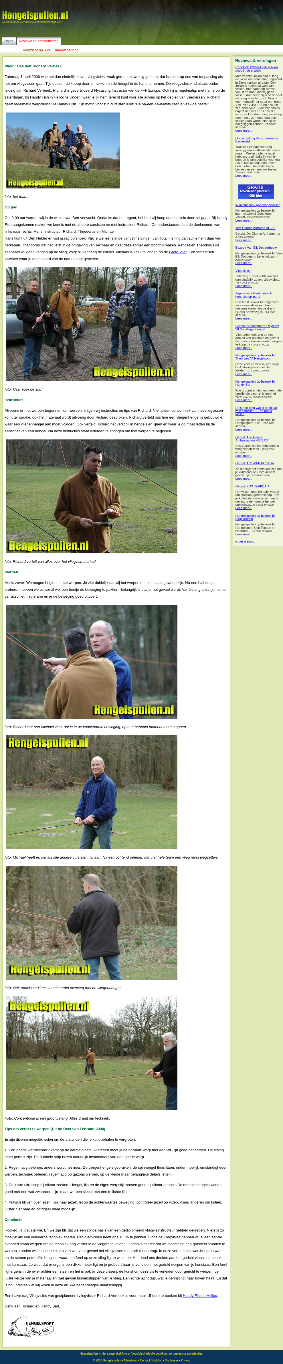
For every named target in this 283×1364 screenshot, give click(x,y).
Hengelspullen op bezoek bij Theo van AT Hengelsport (255, 357)
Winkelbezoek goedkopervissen (257, 205)
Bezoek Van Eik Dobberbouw (256, 247)
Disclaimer (171, 1360)
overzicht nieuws (36, 50)
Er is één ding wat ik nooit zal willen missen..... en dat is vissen (256, 411)
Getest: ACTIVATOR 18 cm (254, 463)
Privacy (185, 1360)
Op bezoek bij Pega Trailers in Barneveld (256, 140)
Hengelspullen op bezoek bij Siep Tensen (255, 517)
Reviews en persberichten (38, 41)
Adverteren (131, 1360)
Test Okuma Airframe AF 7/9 (255, 228)
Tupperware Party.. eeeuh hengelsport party (253, 295)
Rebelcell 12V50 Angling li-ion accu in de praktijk (256, 69)
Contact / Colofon (151, 1360)
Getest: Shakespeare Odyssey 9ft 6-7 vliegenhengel (257, 327)
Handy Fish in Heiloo (200, 1295)
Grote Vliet (178, 252)
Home (8, 41)
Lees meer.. (243, 130)
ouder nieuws (244, 541)
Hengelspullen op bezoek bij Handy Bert (255, 383)
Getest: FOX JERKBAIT (252, 486)
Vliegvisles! (243, 270)
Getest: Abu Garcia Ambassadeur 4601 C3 (251, 439)
